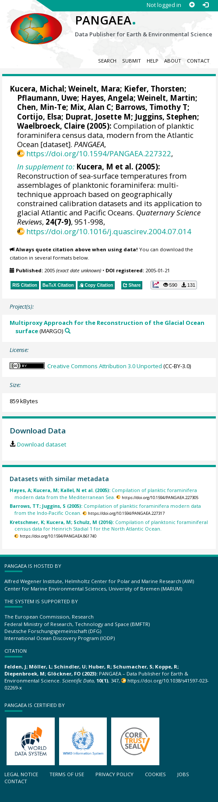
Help (152, 60)
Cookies (155, 774)
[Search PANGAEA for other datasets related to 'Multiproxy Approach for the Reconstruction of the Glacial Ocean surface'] (67, 331)
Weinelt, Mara (94, 89)
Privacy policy (114, 774)
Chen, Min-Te (41, 107)
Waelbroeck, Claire (51, 126)
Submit (131, 60)
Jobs (183, 774)
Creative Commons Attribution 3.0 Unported (104, 366)
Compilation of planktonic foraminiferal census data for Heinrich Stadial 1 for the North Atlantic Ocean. (109, 525)
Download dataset (41, 444)
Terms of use (66, 774)
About (172, 60)
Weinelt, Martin (166, 98)
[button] (174, 285)
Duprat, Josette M (98, 117)
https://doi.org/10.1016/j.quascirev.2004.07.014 (108, 231)
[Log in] (205, 5)
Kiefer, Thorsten (154, 89)
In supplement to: (45, 167)
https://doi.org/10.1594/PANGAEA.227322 (98, 153)
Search (107, 60)
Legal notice (21, 774)
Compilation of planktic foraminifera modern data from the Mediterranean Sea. (103, 493)
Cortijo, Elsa (39, 117)
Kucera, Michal (37, 89)
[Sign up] (192, 5)
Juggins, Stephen (166, 117)
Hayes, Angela (107, 98)
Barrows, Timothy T (151, 107)
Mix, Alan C (90, 107)
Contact (198, 60)
